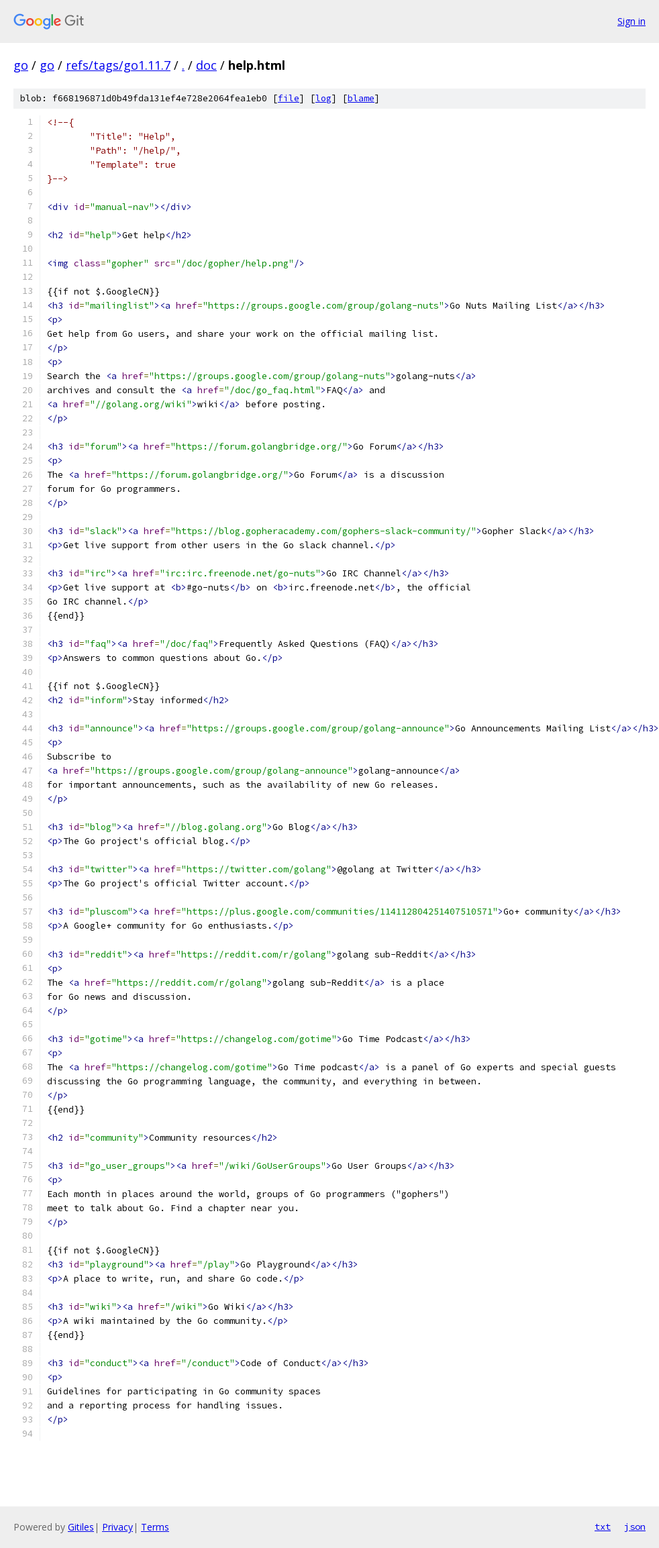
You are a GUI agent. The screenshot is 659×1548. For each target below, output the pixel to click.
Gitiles (81, 1526)
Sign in (631, 21)
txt (603, 1526)
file (288, 98)
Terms (155, 1526)
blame (361, 98)
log (323, 98)
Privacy (117, 1526)
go (20, 65)
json (635, 1526)
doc (206, 65)
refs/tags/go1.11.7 (118, 65)
